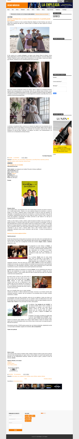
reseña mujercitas (19, 161)
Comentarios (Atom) (18, 381)
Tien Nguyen (45, 436)
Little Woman (29, 159)
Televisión (23, 9)
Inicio (8, 9)
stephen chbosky (41, 376)
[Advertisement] (62, 28)
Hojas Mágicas (13, 5)
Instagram (58, 1)
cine (18, 159)
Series (17, 9)
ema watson (22, 159)
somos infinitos (33, 376)
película (47, 159)
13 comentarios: (17, 374)
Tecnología (64, 9)
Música (43, 9)
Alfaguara (14, 173)
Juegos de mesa (50, 9)
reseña (13, 161)
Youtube (63, 1)
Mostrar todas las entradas (41, 14)
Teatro (33, 9)
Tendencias (58, 9)
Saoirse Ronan (27, 161)
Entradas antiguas (48, 378)
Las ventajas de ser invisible (15, 165)
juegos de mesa (28, 421)
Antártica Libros (10, 363)
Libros (28, 9)
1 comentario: (16, 157)
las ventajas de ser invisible (24, 376)
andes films (14, 159)
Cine (13, 9)
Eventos (38, 9)
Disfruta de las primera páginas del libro (16, 233)
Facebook (61, 1)
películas (9, 161)
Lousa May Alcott (36, 159)
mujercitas (42, 159)
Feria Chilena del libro (12, 364)
